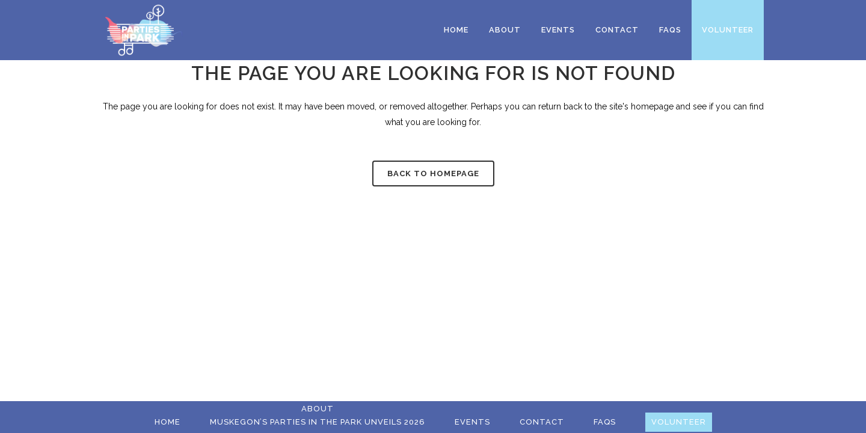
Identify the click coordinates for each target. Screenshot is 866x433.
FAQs (605, 421)
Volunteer (678, 421)
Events (472, 421)
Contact (542, 421)
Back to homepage (433, 173)
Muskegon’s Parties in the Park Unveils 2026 (317, 421)
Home (167, 421)
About (317, 408)
